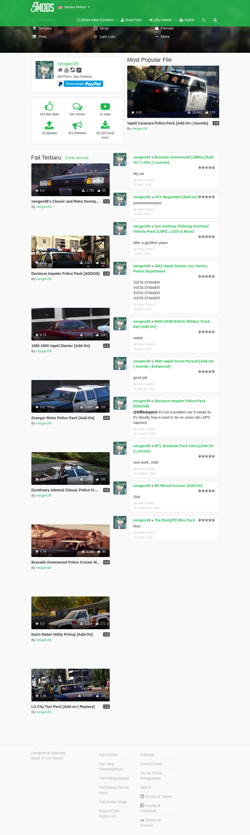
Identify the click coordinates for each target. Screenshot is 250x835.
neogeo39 (67, 63)
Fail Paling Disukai (114, 778)
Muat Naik (131, 20)
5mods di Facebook (150, 808)
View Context (144, 179)
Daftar (187, 20)
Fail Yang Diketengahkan (111, 766)
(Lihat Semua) (77, 158)
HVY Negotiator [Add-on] (175, 197)
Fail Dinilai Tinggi (113, 802)
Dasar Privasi (151, 764)
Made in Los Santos (47, 758)
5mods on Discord (150, 822)
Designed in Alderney (48, 753)
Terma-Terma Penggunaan (151, 775)
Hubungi (147, 755)
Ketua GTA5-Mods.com (109, 813)
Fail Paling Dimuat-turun (114, 790)
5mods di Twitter (156, 796)
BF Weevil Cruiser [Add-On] (178, 486)
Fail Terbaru (108, 755)
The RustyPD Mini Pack (174, 520)
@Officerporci (145, 412)
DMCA (145, 787)
